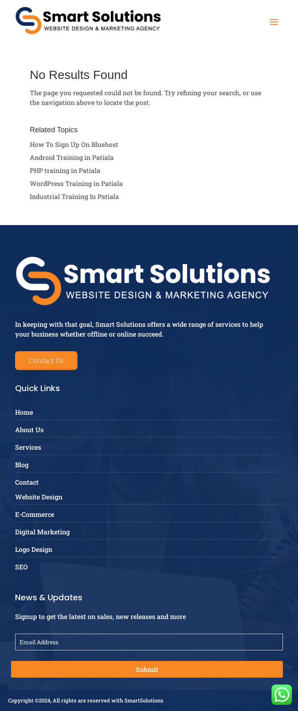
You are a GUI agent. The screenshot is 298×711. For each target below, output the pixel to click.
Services (28, 447)
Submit (147, 669)
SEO (21, 566)
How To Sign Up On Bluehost (74, 144)
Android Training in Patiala (72, 157)
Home (24, 412)
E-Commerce (34, 514)
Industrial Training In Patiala (74, 196)
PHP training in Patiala (65, 170)
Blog (22, 464)
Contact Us (46, 360)
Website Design (38, 496)
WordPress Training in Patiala (76, 183)
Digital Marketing (42, 531)
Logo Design (33, 549)
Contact (27, 482)
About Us (29, 429)
